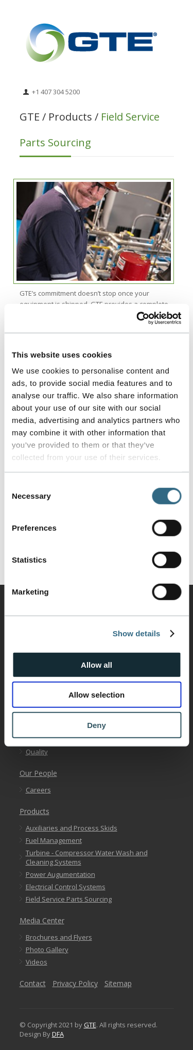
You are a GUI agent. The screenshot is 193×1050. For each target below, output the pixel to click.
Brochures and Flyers (59, 937)
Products (34, 811)
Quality (37, 751)
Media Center (42, 920)
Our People (38, 773)
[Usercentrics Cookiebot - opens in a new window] (137, 318)
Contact (33, 983)
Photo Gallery (47, 949)
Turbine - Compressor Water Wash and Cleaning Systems (87, 857)
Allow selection (96, 694)
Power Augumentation (60, 874)
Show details (137, 633)
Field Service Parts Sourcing (69, 899)
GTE (90, 1024)
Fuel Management (54, 840)
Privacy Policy (75, 983)
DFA (58, 1034)
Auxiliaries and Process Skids (71, 828)
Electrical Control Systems (66, 886)
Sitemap (118, 983)
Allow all (96, 664)
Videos (36, 962)
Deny (96, 724)
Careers (38, 789)
